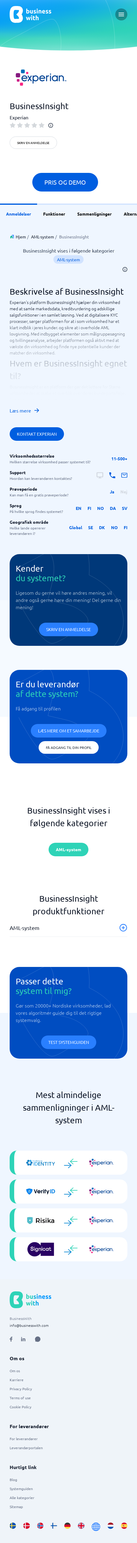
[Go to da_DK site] (26, 1527)
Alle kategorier (22, 1497)
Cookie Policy (20, 1406)
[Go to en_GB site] (81, 1527)
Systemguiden (21, 1488)
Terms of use (20, 1397)
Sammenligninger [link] (94, 213)
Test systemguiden (68, 1042)
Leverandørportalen (26, 1447)
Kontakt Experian (37, 434)
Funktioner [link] (54, 213)
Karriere (17, 1379)
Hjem (21, 236)
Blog (13, 1479)
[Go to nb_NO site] (40, 1527)
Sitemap (16, 1506)
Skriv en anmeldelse (33, 142)
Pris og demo (65, 182)
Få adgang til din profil (68, 747)
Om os (15, 1370)
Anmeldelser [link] (18, 213)
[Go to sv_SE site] (13, 1527)
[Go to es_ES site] (124, 1527)
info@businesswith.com (29, 1325)
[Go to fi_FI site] (54, 1527)
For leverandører (24, 1438)
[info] (50, 125)
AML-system (42, 236)
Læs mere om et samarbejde (68, 730)
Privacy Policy (21, 1388)
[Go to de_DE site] (67, 1527)
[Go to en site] (96, 1527)
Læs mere (25, 410)
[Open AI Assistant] (37, 1339)
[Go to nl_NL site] (110, 1527)
